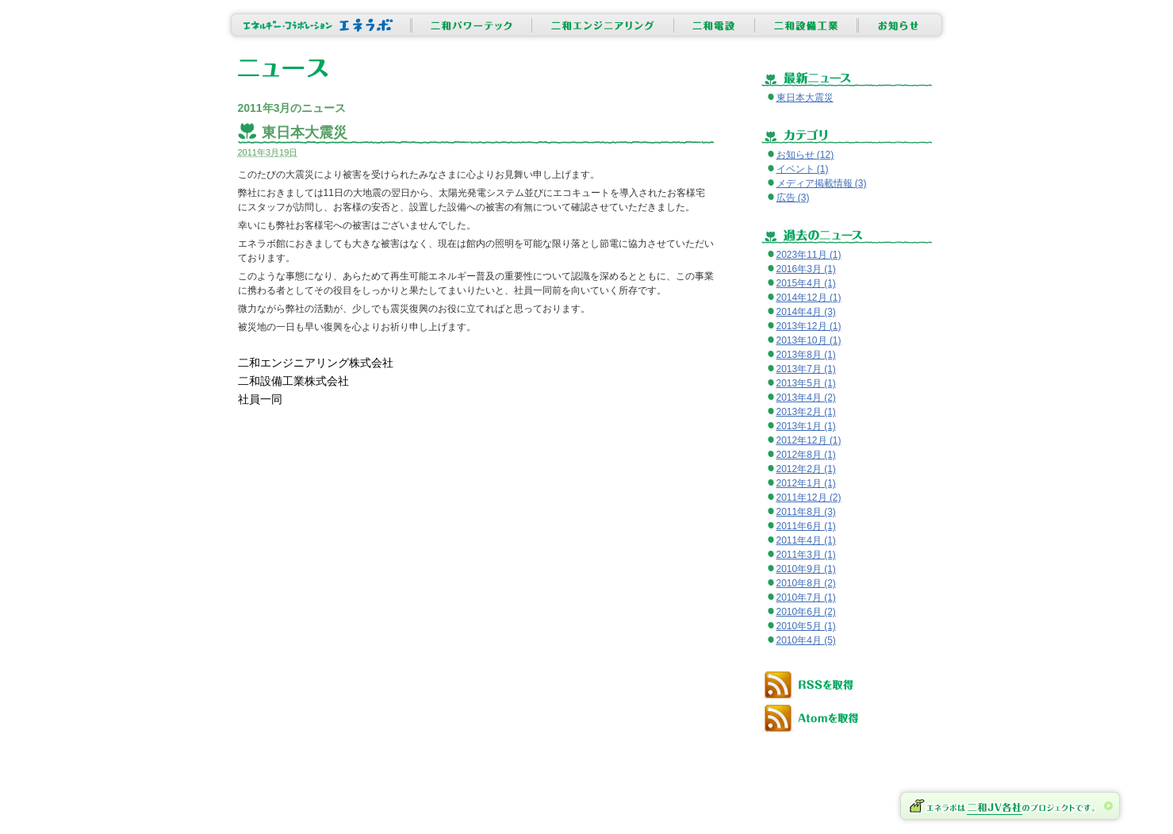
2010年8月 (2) (806, 583)
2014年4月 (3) (806, 311)
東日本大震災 (304, 132)
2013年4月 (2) (806, 397)
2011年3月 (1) (806, 554)
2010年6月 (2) (806, 611)
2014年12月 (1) (808, 297)
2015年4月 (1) (806, 283)
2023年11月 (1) (808, 254)
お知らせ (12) (805, 154)
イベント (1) (802, 169)
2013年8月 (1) (806, 354)
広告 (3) (793, 197)
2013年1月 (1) (806, 426)
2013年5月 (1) (806, 383)
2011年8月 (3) (806, 511)
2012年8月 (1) (806, 454)
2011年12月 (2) (808, 497)
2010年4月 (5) (806, 640)
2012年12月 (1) (808, 440)
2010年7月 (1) (806, 597)
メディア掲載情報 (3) (821, 183)
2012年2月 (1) (806, 469)
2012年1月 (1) (806, 483)
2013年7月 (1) (806, 369)
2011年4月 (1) (806, 540)
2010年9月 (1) (806, 569)
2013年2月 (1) (806, 411)
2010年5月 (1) (806, 626)
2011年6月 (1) (806, 526)
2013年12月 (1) (808, 326)
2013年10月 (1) (808, 340)
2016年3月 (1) (806, 269)
